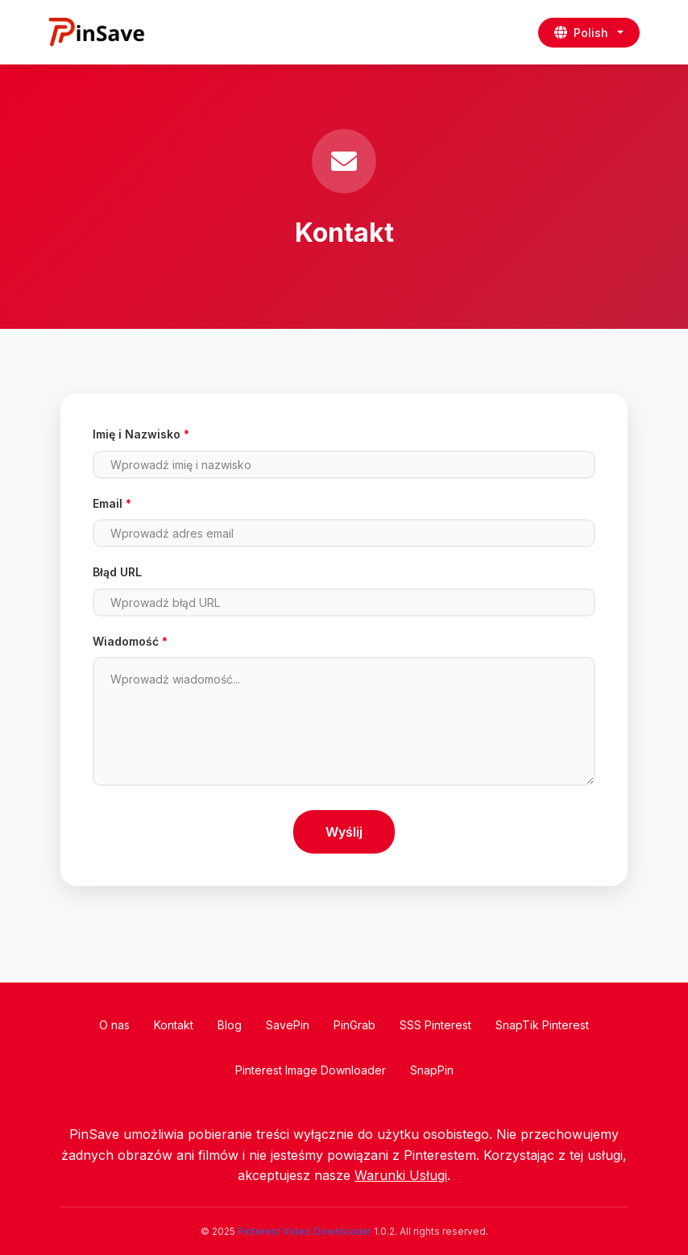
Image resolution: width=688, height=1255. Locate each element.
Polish (581, 32)
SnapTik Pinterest (542, 1025)
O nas (114, 1025)
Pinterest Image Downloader (310, 1070)
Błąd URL (117, 572)
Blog (230, 1025)
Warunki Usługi (400, 1175)
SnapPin (432, 1070)
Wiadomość (130, 641)
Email (112, 503)
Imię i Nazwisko (141, 434)
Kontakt (173, 1025)
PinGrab (354, 1025)
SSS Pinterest (435, 1025)
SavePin (287, 1025)
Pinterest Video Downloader (304, 1231)
